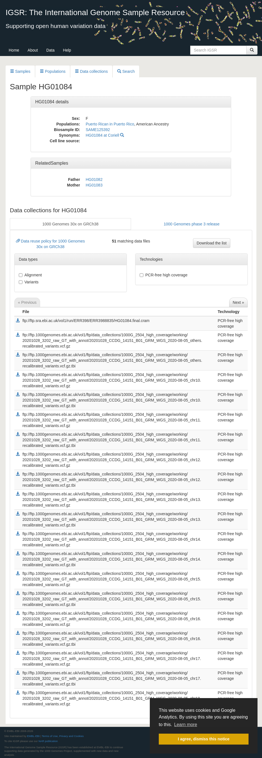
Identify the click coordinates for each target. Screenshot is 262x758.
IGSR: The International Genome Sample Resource (95, 12)
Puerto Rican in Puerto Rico (110, 124)
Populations (52, 71)
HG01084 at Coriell (105, 135)
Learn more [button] (185, 724)
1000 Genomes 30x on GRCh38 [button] (70, 224)
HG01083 (94, 185)
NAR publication (48, 741)
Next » (238, 302)
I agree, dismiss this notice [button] (203, 739)
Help (67, 50)
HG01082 (94, 179)
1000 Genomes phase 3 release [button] (191, 224)
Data (50, 50)
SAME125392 (98, 129)
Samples (20, 71)
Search (126, 71)
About (32, 50)
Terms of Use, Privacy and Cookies (63, 736)
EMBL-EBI (33, 736)
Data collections (91, 71)
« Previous (27, 302)
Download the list (212, 243)
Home (14, 50)
